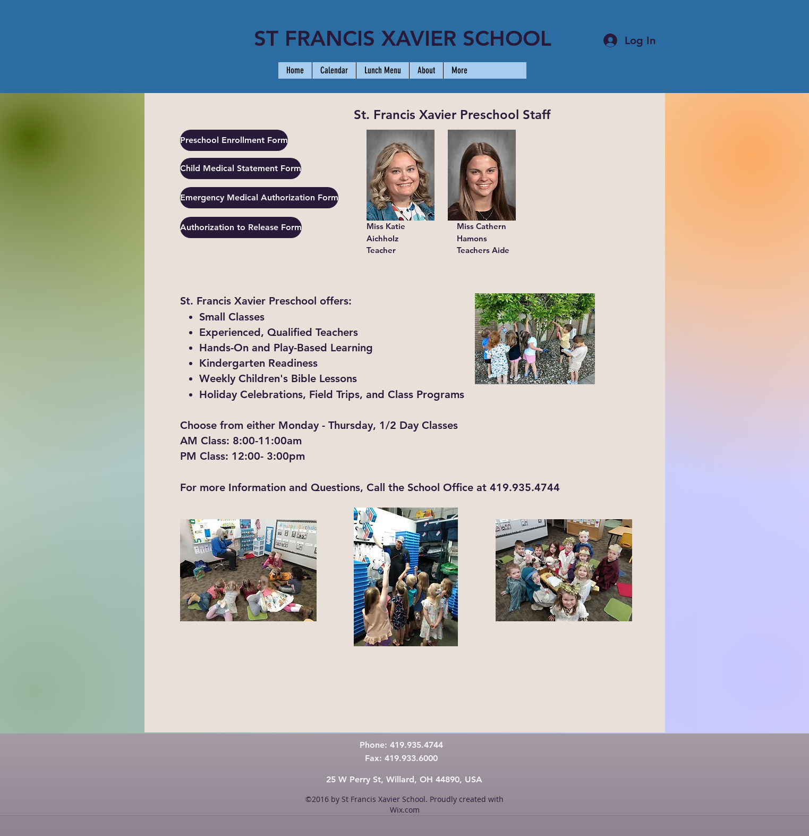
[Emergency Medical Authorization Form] (259, 197)
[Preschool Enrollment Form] (234, 140)
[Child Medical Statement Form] (240, 168)
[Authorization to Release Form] (241, 227)
